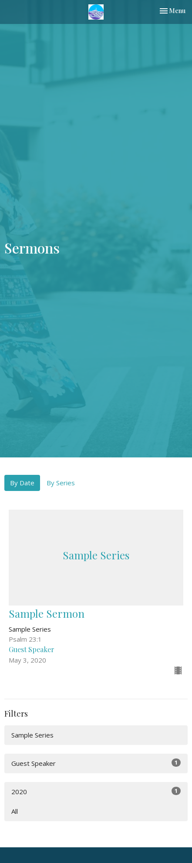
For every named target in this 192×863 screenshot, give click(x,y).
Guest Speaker (96, 763)
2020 (96, 791)
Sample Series (32, 735)
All (14, 811)
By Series (61, 482)
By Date (22, 482)
